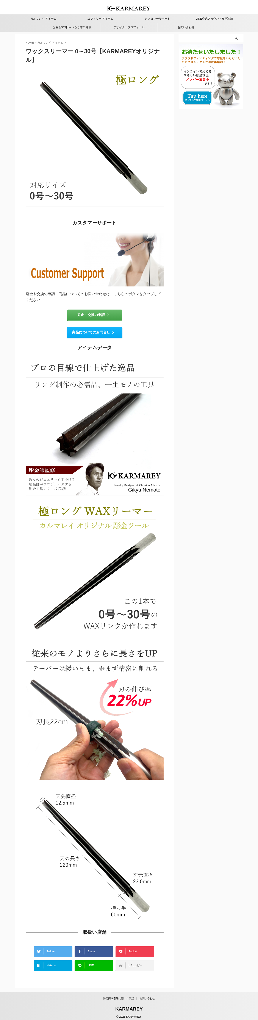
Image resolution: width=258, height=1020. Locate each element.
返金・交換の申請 (93, 315)
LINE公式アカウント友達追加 (214, 18)
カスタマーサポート (157, 18)
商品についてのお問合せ (93, 333)
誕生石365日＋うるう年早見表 (72, 27)
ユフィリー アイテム (101, 18)
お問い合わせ (186, 27)
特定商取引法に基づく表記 (118, 995)
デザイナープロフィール (129, 27)
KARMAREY (129, 1006)
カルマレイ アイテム (43, 18)
